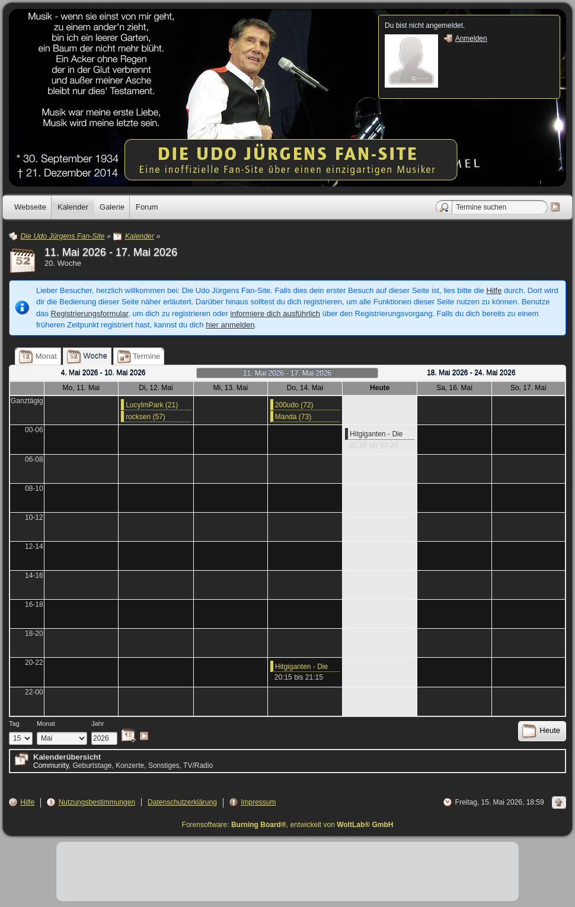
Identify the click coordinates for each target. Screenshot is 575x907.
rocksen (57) (145, 417)
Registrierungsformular (90, 313)
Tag (14, 723)
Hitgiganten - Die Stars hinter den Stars (376, 434)
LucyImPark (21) (152, 405)
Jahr (97, 723)
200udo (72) (294, 405)
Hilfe (493, 290)
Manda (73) (293, 417)
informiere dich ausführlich (275, 313)
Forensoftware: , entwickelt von (288, 825)
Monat (46, 723)
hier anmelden (230, 324)
